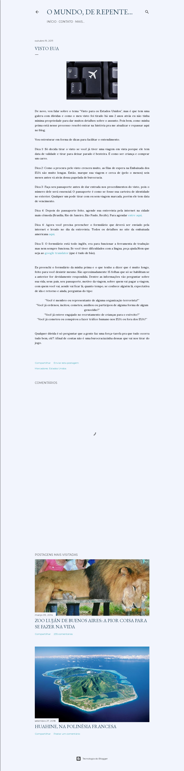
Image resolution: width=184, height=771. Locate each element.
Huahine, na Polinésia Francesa (75, 726)
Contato (66, 21)
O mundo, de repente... (90, 11)
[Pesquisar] (147, 11)
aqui (51, 234)
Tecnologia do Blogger (92, 758)
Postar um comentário (67, 733)
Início (51, 21)
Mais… (80, 21)
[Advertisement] (92, 515)
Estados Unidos (57, 368)
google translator (57, 253)
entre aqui (135, 215)
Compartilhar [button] (43, 362)
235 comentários (63, 633)
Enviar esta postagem (66, 362)
